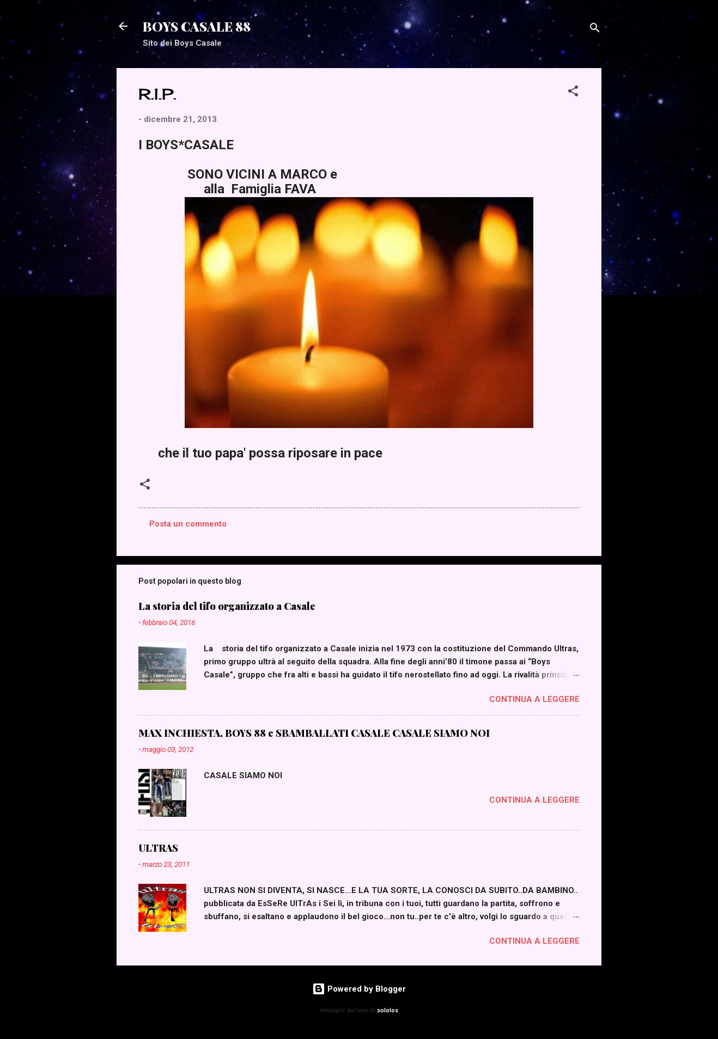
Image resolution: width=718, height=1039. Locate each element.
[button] (573, 92)
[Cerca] (594, 29)
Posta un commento (188, 524)
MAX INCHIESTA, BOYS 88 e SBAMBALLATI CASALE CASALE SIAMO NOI (314, 732)
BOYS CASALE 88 (197, 26)
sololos (387, 1010)
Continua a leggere (534, 699)
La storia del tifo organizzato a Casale (226, 606)
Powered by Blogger (359, 989)
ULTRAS (158, 847)
